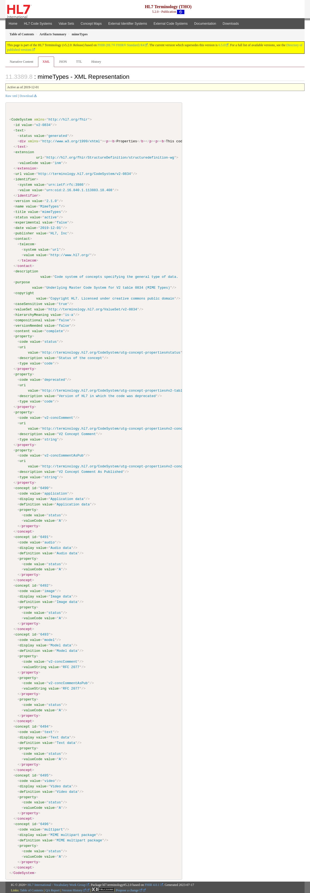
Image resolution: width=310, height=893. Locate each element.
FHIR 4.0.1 (152, 884)
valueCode (29, 163)
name (20, 206)
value (27, 124)
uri (23, 347)
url (39, 157)
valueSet (24, 309)
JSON (63, 62)
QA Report (52, 889)
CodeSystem (21, 119)
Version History (74, 889)
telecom (27, 244)
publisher (25, 233)
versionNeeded (29, 325)
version (23, 200)
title (21, 211)
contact (23, 238)
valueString (35, 666)
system (26, 184)
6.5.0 (221, 45)
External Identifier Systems (127, 24)
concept (23, 487)
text (20, 130)
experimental (28, 222)
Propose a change (129, 889)
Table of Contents (31, 889)
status (26, 135)
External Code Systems (171, 24)
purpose (23, 281)
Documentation (205, 24)
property (24, 336)
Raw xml (11, 96)
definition (30, 504)
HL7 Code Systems (38, 24)
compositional (29, 319)
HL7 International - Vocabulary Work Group (57, 884)
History (96, 62)
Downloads (231, 24)
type (24, 363)
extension (25, 152)
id (18, 124)
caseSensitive (29, 303)
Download (26, 96)
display (27, 498)
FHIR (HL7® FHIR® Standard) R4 (121, 45)
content (23, 330)
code (24, 341)
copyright (25, 292)
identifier (26, 179)
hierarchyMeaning (32, 314)
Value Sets (66, 24)
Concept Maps (91, 24)
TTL (79, 62)
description (27, 271)
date (20, 227)
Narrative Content (21, 62)
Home (13, 24)
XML (46, 62)
